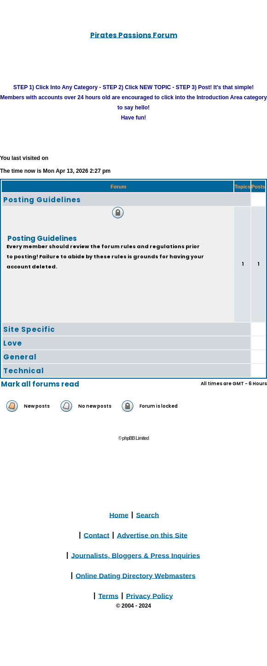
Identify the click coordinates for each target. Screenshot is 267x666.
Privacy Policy (149, 595)
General (20, 357)
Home (118, 514)
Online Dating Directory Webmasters (135, 575)
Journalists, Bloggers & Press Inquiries (135, 555)
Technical (23, 371)
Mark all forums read (40, 384)
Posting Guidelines (42, 200)
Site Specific (29, 329)
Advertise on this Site (152, 535)
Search (147, 514)
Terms (108, 595)
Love (12, 343)
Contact (97, 535)
